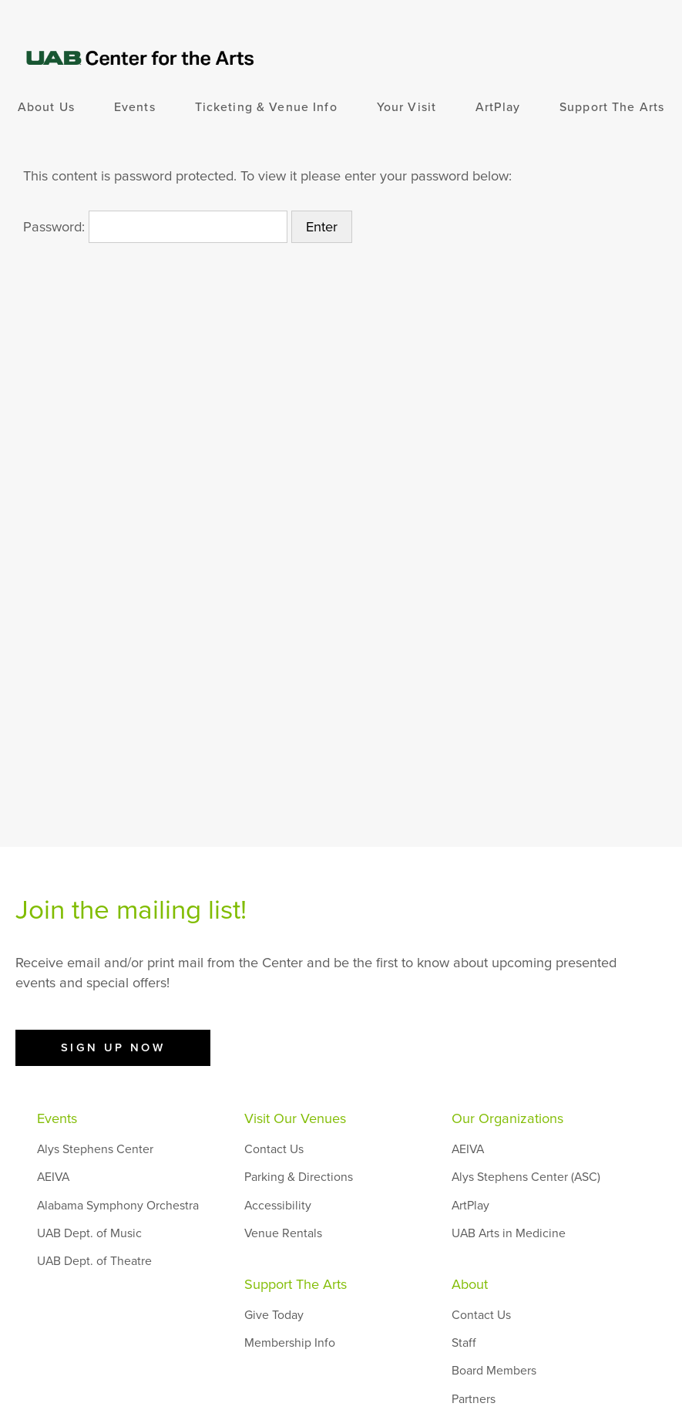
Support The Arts (611, 107)
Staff (464, 1343)
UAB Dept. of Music (89, 1233)
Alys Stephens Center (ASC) (526, 1177)
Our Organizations (507, 1118)
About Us (46, 107)
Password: (155, 226)
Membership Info (289, 1343)
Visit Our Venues (295, 1118)
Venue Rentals (283, 1233)
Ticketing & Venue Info (266, 107)
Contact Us (274, 1149)
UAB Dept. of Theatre (94, 1261)
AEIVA (53, 1177)
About (470, 1284)
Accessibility (277, 1205)
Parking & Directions (298, 1177)
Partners (474, 1399)
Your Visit (406, 107)
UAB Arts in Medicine (509, 1233)
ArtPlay (497, 107)
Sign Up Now (113, 1047)
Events (135, 107)
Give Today (274, 1315)
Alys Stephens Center (95, 1149)
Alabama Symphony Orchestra (118, 1205)
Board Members (494, 1370)
